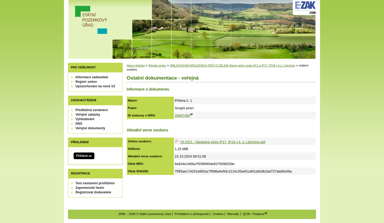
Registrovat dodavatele (93, 192)
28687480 (182, 116)
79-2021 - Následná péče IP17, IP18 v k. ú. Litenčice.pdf (222, 142)
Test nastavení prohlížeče (95, 183)
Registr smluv (86, 82)
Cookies (218, 214)
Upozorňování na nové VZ (95, 86)
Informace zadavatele (91, 77)
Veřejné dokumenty (90, 128)
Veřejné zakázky (87, 114)
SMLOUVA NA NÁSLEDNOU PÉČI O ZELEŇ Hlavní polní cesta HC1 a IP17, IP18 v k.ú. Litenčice (232, 65)
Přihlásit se (84, 155)
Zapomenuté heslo (89, 188)
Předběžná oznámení (91, 110)
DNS (78, 124)
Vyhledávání (84, 119)
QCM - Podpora (253, 214)
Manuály (233, 214)
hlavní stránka (136, 65)
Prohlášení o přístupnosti (192, 214)
